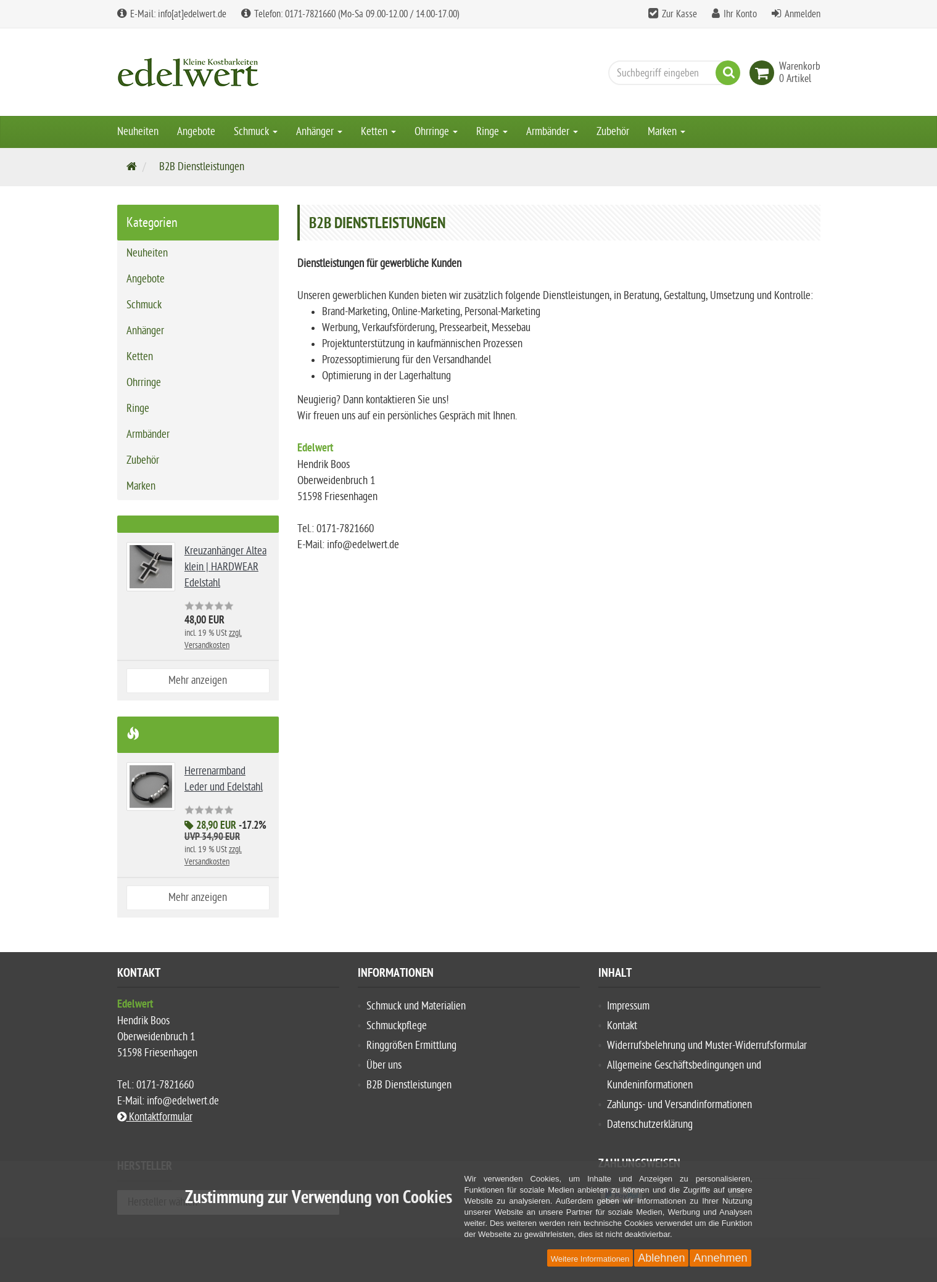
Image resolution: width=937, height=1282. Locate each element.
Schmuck (256, 131)
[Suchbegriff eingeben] (671, 72)
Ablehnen (661, 1258)
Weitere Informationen (590, 1259)
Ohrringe (436, 131)
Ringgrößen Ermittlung (411, 1045)
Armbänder (552, 131)
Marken (666, 131)
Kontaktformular (154, 1117)
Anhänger (319, 131)
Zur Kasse (679, 14)
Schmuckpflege (396, 1025)
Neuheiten (138, 131)
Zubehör (612, 131)
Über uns (384, 1065)
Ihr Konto (740, 14)
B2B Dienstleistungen (409, 1085)
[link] (764, 72)
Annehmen (720, 1258)
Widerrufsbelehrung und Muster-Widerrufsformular (707, 1045)
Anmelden (802, 14)
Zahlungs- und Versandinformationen (679, 1104)
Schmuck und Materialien (416, 1006)
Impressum (628, 1006)
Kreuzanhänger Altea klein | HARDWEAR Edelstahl (225, 567)
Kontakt (622, 1025)
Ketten (378, 131)
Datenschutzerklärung (650, 1124)
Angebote (196, 131)
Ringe (492, 131)
